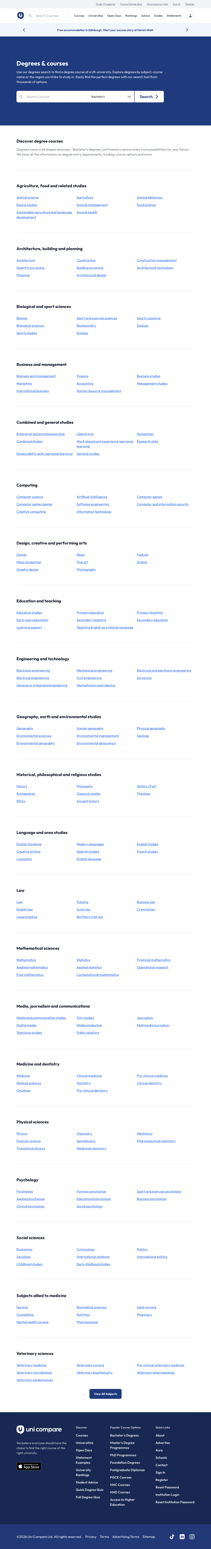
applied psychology (30, 1199)
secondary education (152, 620)
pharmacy (144, 1314)
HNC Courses (120, 1485)
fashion (142, 555)
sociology (23, 1257)
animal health (87, 212)
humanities (145, 434)
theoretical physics (30, 1148)
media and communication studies (41, 1018)
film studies (85, 1018)
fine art (82, 562)
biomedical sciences (91, 1307)
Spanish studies (88, 851)
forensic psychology (91, 1191)
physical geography (151, 728)
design (21, 555)
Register (190, 4)
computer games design (34, 504)
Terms (104, 1537)
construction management (157, 260)
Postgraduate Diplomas (127, 1470)
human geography (90, 728)
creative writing (28, 851)
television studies (29, 1032)
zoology (143, 325)
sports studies (26, 333)
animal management (92, 205)
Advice (145, 16)
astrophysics (86, 1141)
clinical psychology (30, 1206)
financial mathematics (153, 960)
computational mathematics (98, 975)
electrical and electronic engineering (164, 670)
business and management (36, 376)
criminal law (146, 909)
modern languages (90, 844)
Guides (158, 16)
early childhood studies (93, 1264)
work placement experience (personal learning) (105, 443)
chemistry (84, 1133)
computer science (29, 497)
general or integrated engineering (41, 685)
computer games (149, 497)
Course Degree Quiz (131, 4)
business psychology (151, 1199)
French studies (147, 851)
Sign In (177, 4)
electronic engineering (33, 670)
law (19, 902)
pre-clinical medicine (152, 1076)
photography (86, 569)
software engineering (93, 504)
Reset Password (167, 1487)
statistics (83, 960)
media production (89, 1025)
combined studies (29, 441)
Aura (159, 1450)
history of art (146, 786)
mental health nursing (32, 1322)
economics (24, 1249)
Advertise (163, 1443)
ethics (20, 801)
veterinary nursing (90, 1365)
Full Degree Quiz (88, 1497)
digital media (26, 1025)
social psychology (90, 1206)
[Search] (46, 15)
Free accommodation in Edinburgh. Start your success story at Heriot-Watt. (105, 30)
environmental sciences (33, 736)
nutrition (83, 1314)
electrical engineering (32, 678)
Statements (174, 16)
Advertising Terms (125, 1537)
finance (82, 376)
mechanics (144, 1133)
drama (142, 562)
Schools (161, 1457)
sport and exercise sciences (97, 318)
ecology (82, 333)
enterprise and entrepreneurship (40, 434)
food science (146, 205)
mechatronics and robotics (96, 685)
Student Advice (87, 1482)
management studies (152, 383)
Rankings (131, 16)
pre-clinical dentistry (92, 1090)
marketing (24, 383)
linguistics (24, 859)
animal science (27, 197)
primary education (90, 612)
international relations (93, 1257)
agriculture (85, 197)
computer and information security (163, 504)
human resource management (99, 391)
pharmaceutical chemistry (156, 1141)
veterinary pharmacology (156, 1372)
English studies (147, 844)
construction (86, 260)
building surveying (90, 268)
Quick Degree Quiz (89, 1490)
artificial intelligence (92, 497)
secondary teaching (91, 620)
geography (24, 728)
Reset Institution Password (175, 1502)
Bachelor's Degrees (124, 1435)
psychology (24, 1191)
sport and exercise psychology (159, 1191)
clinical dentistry (149, 1083)
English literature (28, 844)
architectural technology (155, 268)
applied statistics (89, 967)
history (21, 786)
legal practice (27, 917)
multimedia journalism (153, 1025)
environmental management (98, 736)
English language (89, 859)
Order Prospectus (105, 4)
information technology (94, 511)
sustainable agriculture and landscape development (44, 214)
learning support (29, 627)
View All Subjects (105, 1394)
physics (21, 1133)
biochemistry (86, 325)
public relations (88, 1032)
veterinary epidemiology (34, 1380)
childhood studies (29, 1264)
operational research (152, 967)
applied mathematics (32, 967)
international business (32, 391)
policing (82, 902)
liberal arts (85, 434)
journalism (145, 1018)
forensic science (28, 1141)
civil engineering (89, 678)
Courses (79, 16)
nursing (22, 1307)
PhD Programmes (123, 1455)
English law (24, 909)
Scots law (83, 909)
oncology (23, 1090)
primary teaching (150, 612)
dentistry (84, 1083)
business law (146, 902)
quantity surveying (30, 268)
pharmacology (87, 1322)
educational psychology (94, 1199)
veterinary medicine (31, 1365)
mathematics (26, 960)
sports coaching (149, 318)
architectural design (91, 275)
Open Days (114, 16)
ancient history (88, 801)
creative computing (31, 511)
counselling (25, 1314)
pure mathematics (29, 975)
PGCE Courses (120, 1477)
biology (21, 318)
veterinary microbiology (34, 1372)
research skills (147, 441)
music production (28, 562)
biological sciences (30, 325)
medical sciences (28, 1083)
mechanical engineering (94, 670)
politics (142, 1249)
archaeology (25, 793)
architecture (25, 260)
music (81, 555)
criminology (86, 1249)
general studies (88, 454)
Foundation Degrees (125, 1462)
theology (144, 793)
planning (22, 275)
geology (143, 736)
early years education (32, 620)
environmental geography (35, 743)
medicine (23, 1076)
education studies (29, 612)
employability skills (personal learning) (44, 454)
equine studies (26, 205)
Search (149, 96)
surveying (144, 678)
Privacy (90, 1537)
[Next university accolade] (183, 30)
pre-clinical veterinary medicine (160, 1365)
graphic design (27, 569)
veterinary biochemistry (95, 1372)
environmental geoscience (96, 743)
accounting (85, 383)
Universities (95, 16)
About (160, 1435)
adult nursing (146, 1307)
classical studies (89, 793)
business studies (148, 376)
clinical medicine (89, 1076)
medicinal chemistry (91, 1148)
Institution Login (167, 1495)
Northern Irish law (90, 917)
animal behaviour (150, 197)
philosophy (85, 786)
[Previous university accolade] (27, 30)
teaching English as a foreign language (105, 627)
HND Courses (120, 1492)
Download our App (157, 4)
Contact (162, 1465)
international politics (152, 1257)
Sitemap (149, 1537)
